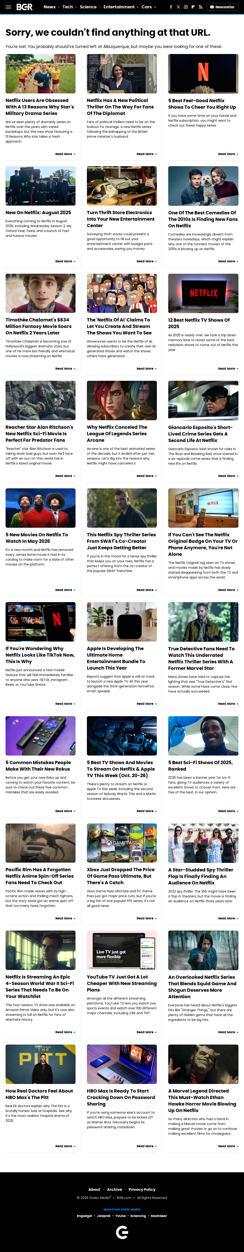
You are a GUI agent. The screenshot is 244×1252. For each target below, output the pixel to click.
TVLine (120, 1216)
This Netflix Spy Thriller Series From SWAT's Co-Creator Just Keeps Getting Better (121, 541)
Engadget (84, 1216)
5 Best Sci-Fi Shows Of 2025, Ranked (200, 765)
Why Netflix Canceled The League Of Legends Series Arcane (117, 433)
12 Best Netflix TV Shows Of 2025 (199, 323)
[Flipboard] (193, 7)
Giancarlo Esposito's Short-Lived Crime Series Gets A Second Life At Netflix (200, 433)
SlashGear (159, 1216)
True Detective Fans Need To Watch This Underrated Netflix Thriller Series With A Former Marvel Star (201, 658)
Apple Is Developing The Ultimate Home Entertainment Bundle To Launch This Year (116, 658)
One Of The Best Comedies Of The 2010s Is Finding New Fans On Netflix (203, 219)
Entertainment (119, 7)
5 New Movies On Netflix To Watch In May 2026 (37, 538)
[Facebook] (171, 7)
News (50, 7)
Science (88, 7)
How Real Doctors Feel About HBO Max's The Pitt (39, 1094)
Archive (114, 1189)
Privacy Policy (142, 1189)
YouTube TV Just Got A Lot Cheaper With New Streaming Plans (122, 983)
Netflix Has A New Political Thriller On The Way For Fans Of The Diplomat (120, 106)
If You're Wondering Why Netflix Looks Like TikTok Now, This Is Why (40, 654)
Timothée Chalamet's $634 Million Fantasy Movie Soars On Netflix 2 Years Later (39, 326)
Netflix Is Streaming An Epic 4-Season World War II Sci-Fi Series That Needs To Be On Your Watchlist (40, 986)
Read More (63, 154)
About (94, 1189)
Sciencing (138, 1216)
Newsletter (222, 7)
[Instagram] (186, 7)
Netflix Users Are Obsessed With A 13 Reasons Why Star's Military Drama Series (40, 106)
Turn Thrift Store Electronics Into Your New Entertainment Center (121, 219)
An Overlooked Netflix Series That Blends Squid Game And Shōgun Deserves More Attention (202, 987)
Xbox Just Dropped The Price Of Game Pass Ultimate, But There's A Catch (121, 876)
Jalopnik (104, 1216)
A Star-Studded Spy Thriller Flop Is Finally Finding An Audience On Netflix (200, 876)
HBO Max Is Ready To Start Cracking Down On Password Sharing (121, 1097)
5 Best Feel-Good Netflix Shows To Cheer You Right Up (202, 104)
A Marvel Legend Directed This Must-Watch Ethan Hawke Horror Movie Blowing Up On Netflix (202, 1100)
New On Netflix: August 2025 (38, 213)
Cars (147, 7)
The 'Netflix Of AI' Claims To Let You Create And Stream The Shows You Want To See (119, 326)
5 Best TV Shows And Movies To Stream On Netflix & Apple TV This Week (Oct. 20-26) (121, 769)
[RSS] (201, 7)
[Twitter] (178, 7)
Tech (68, 7)
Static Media (99, 1198)
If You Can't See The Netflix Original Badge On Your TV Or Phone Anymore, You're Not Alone (203, 544)
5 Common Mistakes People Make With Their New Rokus (38, 765)
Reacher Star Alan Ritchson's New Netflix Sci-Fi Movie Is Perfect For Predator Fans (39, 433)
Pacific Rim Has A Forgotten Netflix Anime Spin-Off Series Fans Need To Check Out (40, 876)
